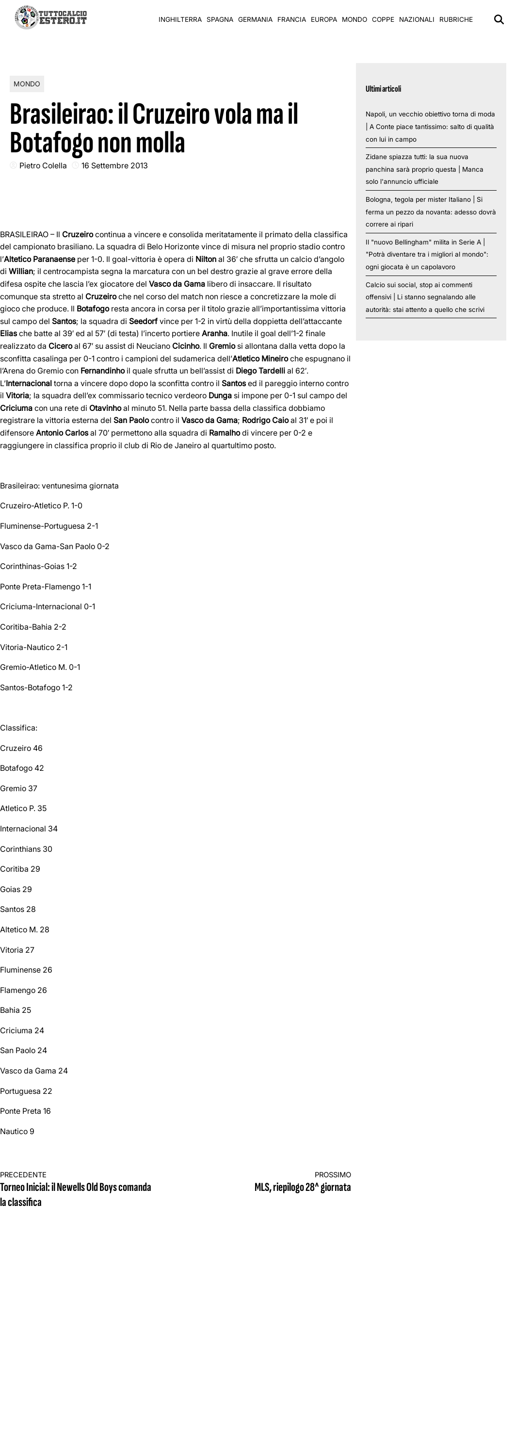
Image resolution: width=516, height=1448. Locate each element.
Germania (255, 19)
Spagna (220, 19)
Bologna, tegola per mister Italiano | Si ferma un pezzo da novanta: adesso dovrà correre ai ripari (431, 211)
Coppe (383, 19)
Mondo (354, 19)
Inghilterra (180, 19)
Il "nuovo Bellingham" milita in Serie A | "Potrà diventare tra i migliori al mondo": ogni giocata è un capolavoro (427, 254)
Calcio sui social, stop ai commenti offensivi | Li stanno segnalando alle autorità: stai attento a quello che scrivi (425, 297)
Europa (324, 19)
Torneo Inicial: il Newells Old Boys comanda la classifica (79, 1190)
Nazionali (417, 19)
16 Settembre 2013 (114, 165)
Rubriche (456, 19)
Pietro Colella (43, 165)
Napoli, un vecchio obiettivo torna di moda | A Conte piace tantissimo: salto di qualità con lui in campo (430, 126)
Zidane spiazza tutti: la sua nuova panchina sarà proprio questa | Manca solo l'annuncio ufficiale (425, 169)
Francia (291, 19)
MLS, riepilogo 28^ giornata (272, 1182)
